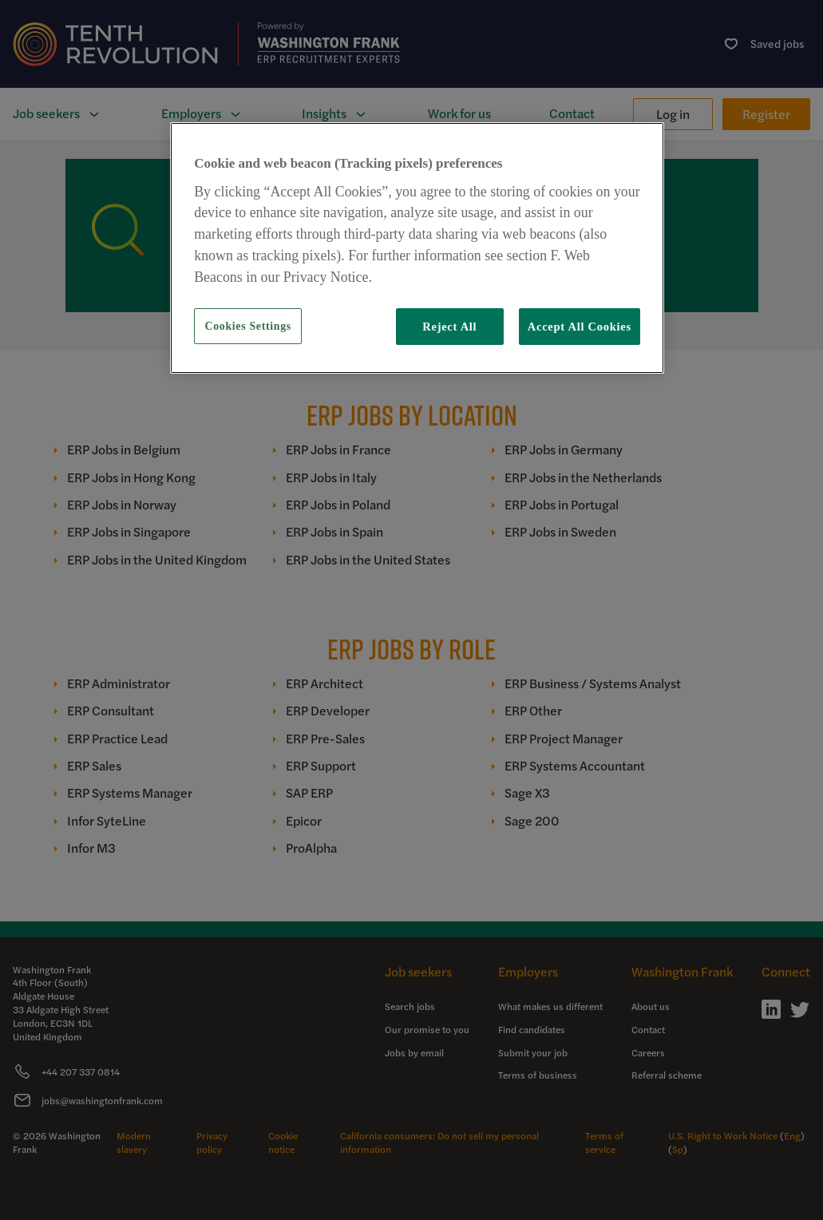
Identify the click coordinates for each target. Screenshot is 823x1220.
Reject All (449, 326)
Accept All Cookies (579, 326)
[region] (417, 248)
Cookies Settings (248, 326)
